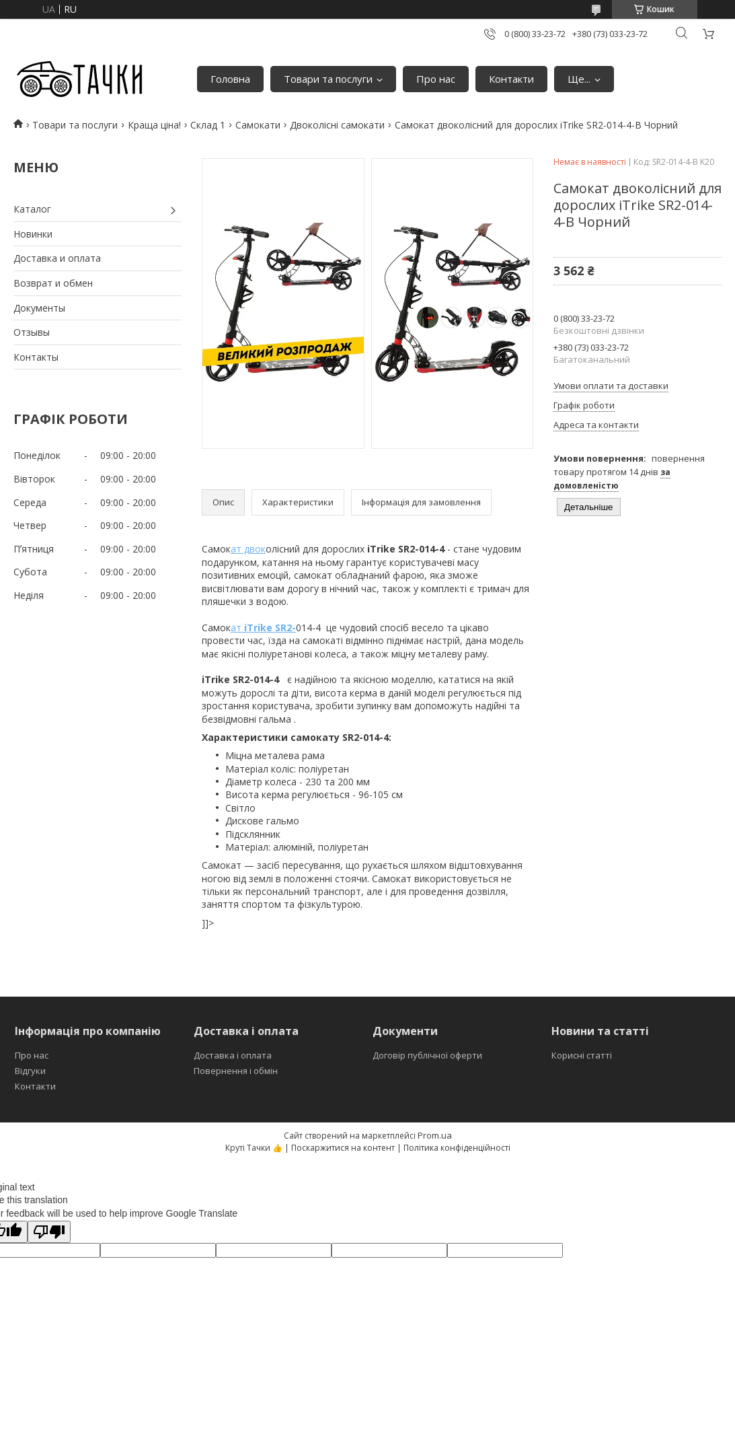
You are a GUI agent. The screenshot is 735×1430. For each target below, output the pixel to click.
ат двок (248, 548)
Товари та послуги (328, 78)
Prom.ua (435, 1135)
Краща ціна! (154, 124)
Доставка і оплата (233, 1055)
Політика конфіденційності (456, 1147)
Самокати (257, 124)
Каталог (32, 209)
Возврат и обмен (53, 283)
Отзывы (31, 332)
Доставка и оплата (57, 258)
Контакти (511, 78)
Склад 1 (207, 124)
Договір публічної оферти (427, 1055)
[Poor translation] (49, 1232)
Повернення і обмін (236, 1071)
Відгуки (30, 1071)
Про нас (435, 78)
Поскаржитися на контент (343, 1147)
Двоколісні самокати (337, 124)
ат (263, 627)
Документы (39, 307)
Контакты (36, 357)
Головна (230, 78)
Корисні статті (581, 1055)
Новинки (32, 233)
